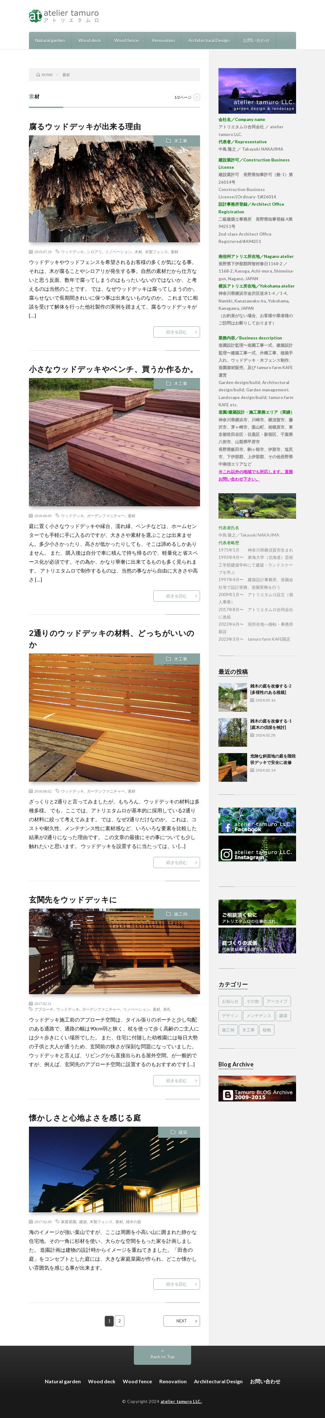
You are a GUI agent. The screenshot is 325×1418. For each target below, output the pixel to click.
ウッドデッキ (72, 251)
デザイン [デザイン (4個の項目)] (230, 1015)
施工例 (180, 914)
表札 (167, 1009)
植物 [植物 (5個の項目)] (267, 1029)
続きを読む (176, 331)
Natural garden (50, 40)
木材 (138, 251)
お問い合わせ (256, 40)
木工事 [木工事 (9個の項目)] (248, 1029)
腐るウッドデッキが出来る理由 (85, 126)
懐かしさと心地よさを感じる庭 (85, 1117)
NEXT (181, 1320)
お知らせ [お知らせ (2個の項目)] (230, 1001)
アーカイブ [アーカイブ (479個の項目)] (277, 1001)
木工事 (180, 141)
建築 (182, 1132)
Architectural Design (209, 40)
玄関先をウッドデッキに (73, 899)
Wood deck (89, 40)
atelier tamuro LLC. (181, 1401)
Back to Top (163, 1356)
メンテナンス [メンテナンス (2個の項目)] (258, 1015)
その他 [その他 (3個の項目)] (252, 1001)
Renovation (163, 40)
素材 (174, 251)
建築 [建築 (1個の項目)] (283, 1015)
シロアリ (94, 251)
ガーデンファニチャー (106, 515)
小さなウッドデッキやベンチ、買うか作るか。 (113, 369)
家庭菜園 (68, 1221)
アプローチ (43, 1009)
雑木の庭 (133, 1221)
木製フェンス (156, 251)
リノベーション (118, 251)
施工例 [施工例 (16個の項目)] (228, 1029)
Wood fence (126, 40)
